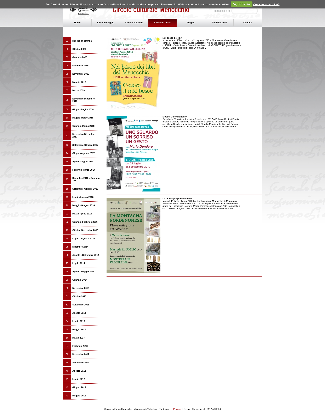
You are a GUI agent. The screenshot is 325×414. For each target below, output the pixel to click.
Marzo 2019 (78, 90)
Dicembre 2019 (80, 65)
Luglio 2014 (78, 263)
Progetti (191, 22)
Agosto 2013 (79, 313)
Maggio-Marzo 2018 (82, 117)
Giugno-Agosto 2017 (83, 153)
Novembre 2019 (80, 74)
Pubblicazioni (219, 22)
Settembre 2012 (80, 362)
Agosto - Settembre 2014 (85, 255)
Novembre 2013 (80, 288)
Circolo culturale (134, 22)
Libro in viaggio (105, 22)
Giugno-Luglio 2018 (83, 109)
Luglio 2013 (78, 321)
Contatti (247, 22)
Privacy (176, 409)
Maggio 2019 (79, 82)
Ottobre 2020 (79, 49)
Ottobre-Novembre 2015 (85, 230)
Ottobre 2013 (79, 296)
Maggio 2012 (79, 395)
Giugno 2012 (79, 387)
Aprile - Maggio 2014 (83, 271)
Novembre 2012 (80, 354)
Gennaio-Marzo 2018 (83, 126)
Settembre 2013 (80, 304)
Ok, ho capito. (242, 4)
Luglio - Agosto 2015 (83, 238)
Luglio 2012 (78, 379)
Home (77, 22)
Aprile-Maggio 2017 (82, 161)
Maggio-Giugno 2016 (83, 205)
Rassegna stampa (82, 40)
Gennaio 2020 (79, 57)
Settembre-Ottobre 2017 (85, 145)
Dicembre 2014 (80, 246)
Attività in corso (162, 22)
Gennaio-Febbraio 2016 (85, 222)
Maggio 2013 (79, 329)
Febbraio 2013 (80, 346)
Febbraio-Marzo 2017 (83, 170)
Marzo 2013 (78, 337)
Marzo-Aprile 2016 (82, 213)
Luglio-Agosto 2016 (82, 197)
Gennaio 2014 (79, 280)
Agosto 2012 (79, 371)
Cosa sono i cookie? (266, 4)
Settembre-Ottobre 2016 (85, 189)
